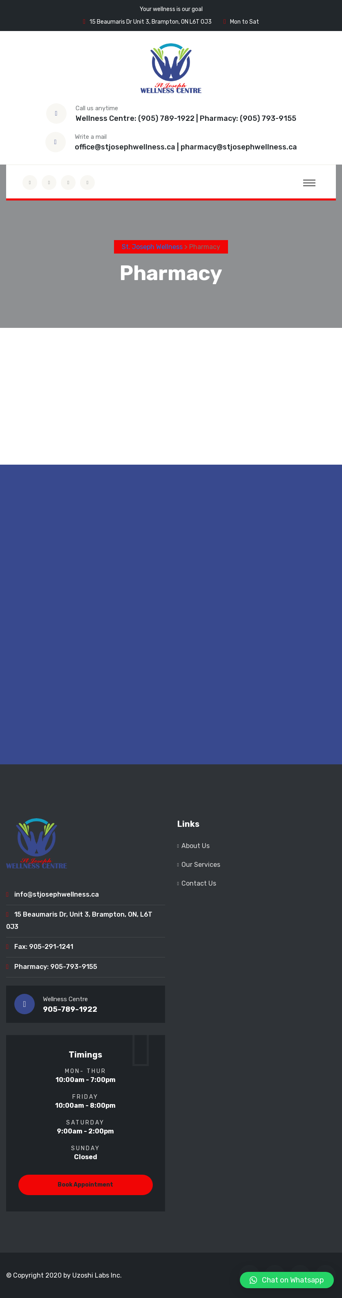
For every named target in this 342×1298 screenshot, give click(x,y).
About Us (195, 846)
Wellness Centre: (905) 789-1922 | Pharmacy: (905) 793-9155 (186, 118)
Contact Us (198, 883)
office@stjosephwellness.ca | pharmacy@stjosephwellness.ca (186, 146)
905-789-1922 (70, 1009)
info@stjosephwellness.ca (56, 894)
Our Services (200, 864)
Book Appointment (85, 1184)
